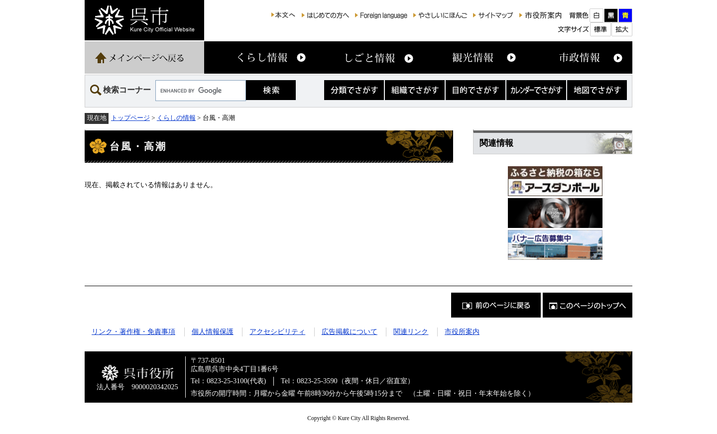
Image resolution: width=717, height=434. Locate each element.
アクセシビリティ (277, 331)
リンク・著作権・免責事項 (133, 331)
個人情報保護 (213, 331)
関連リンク (410, 331)
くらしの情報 (176, 117)
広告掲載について (349, 331)
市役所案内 (462, 331)
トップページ (130, 117)
